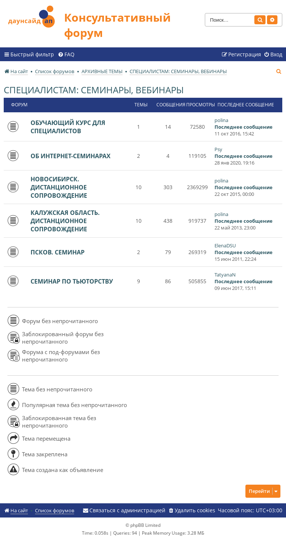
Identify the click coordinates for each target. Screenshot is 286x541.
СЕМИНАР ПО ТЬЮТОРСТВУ (72, 281)
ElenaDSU (225, 245)
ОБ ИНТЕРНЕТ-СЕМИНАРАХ (71, 156)
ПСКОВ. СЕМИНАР (58, 252)
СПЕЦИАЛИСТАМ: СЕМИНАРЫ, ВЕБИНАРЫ (94, 90)
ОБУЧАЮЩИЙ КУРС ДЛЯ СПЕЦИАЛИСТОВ (68, 127)
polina (221, 120)
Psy (218, 149)
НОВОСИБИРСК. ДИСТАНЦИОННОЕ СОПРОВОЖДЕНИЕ (59, 187)
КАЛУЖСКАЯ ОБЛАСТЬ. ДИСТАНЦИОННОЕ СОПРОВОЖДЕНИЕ (65, 221)
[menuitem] (66, 54)
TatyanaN (225, 274)
